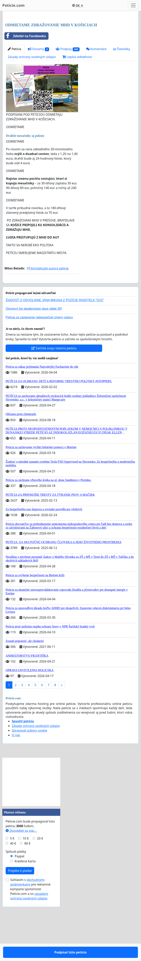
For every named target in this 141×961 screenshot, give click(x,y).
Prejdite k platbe (20, 936)
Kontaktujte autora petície (48, 322)
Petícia (14, 103)
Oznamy (38, 103)
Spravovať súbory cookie (29, 796)
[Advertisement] (70, 44)
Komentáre (96, 103)
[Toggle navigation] (133, 5)
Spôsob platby (16, 917)
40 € (13, 909)
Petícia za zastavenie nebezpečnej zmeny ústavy (39, 382)
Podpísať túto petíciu (42, 340)
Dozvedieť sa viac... (21, 896)
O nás (16, 800)
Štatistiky (121, 103)
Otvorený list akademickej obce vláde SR (34, 374)
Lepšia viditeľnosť (77, 111)
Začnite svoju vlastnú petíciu (53, 413)
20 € (40, 904)
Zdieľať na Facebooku (25, 90)
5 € (12, 904)
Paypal (19, 921)
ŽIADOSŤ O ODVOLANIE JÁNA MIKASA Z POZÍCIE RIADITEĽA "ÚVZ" (55, 365)
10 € (26, 904)
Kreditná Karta (25, 926)
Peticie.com (13, 5)
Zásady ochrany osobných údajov (32, 111)
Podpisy (68, 103)
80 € (27, 909)
